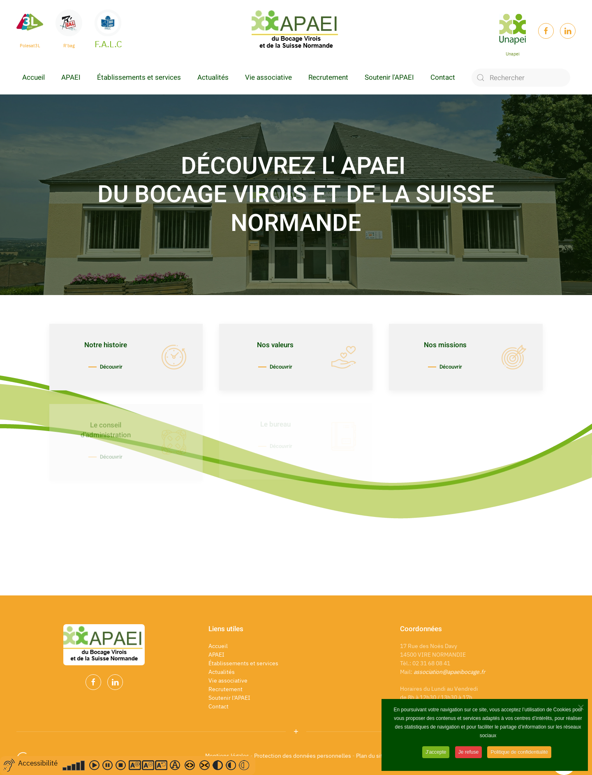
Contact (442, 77)
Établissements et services (139, 77)
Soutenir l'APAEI (389, 77)
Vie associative (268, 77)
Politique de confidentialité (519, 754)
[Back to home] (296, 30)
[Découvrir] (126, 357)
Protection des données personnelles (302, 755)
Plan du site (371, 755)
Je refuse (468, 754)
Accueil (33, 77)
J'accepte (436, 754)
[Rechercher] (521, 78)
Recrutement (328, 77)
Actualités (213, 77)
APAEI (71, 77)
